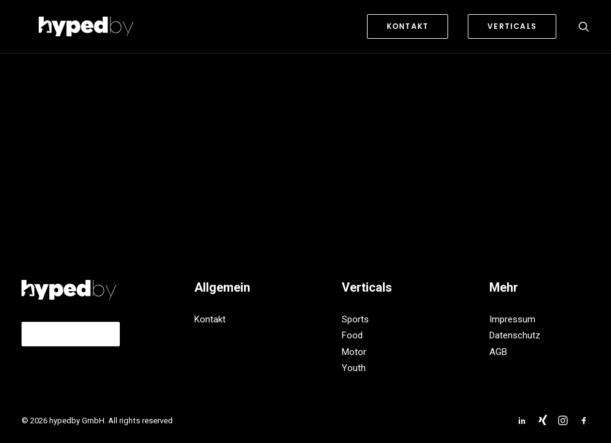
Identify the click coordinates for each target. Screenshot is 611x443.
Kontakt (210, 319)
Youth (354, 367)
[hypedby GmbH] (69, 26)
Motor (354, 351)
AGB (498, 351)
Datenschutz (514, 335)
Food (352, 335)
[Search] (583, 26)
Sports (355, 319)
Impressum (512, 319)
